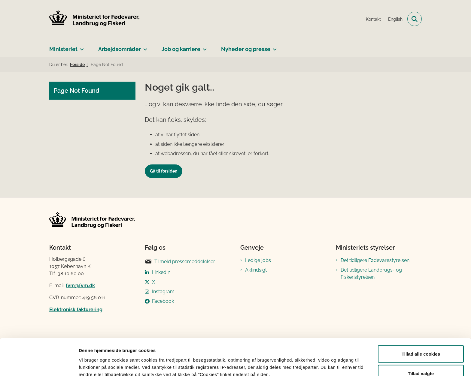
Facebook (163, 301)
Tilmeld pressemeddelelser (180, 261)
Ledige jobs (258, 260)
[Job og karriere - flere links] (203, 47)
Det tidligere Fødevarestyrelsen (375, 260)
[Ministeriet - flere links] (80, 47)
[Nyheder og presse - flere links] (273, 47)
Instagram (163, 291)
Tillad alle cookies (421, 320)
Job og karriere (181, 49)
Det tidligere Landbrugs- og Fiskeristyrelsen (371, 273)
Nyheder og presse (245, 49)
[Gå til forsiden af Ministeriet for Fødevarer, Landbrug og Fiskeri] (94, 19)
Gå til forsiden (163, 171)
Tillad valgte (421, 340)
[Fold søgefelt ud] (414, 19)
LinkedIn (161, 272)
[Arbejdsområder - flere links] (144, 47)
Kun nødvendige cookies (421, 359)
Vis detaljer (312, 360)
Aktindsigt (256, 270)
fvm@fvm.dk (80, 285)
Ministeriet (63, 49)
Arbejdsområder (119, 49)
